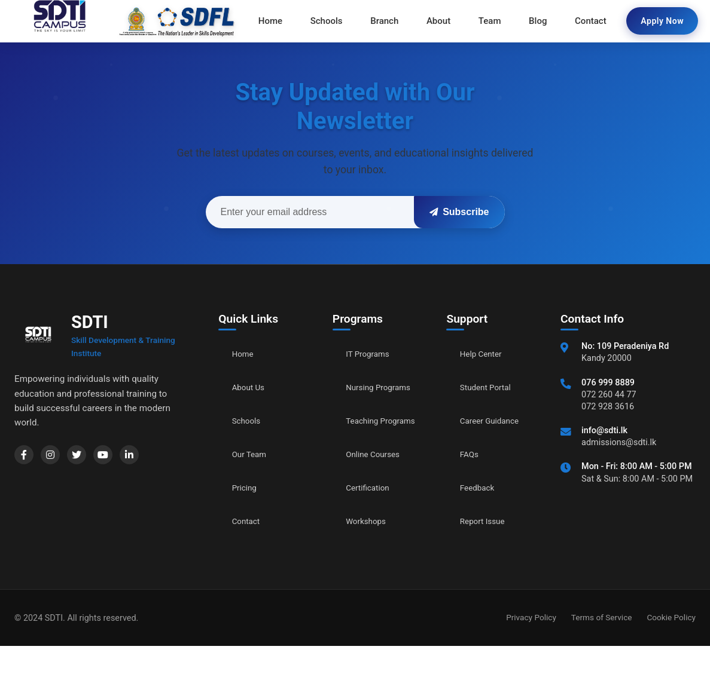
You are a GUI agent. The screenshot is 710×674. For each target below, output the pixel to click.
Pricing (247, 488)
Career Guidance (495, 421)
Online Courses (378, 482)
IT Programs (372, 354)
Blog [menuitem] (530, 21)
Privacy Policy (531, 645)
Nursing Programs (367, 394)
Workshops (370, 548)
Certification (372, 515)
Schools (249, 421)
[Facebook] (26, 457)
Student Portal (490, 387)
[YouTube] (120, 457)
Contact (249, 521)
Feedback (480, 488)
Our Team (252, 454)
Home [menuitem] (282, 21)
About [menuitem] (438, 21)
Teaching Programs (367, 441)
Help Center (485, 354)
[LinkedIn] (151, 457)
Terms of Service (601, 645)
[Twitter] (88, 457)
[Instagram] (57, 457)
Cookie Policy (671, 645)
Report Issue (487, 521)
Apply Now (662, 21)
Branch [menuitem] (388, 21)
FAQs (471, 454)
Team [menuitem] (485, 21)
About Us (251, 387)
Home (245, 354)
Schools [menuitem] (334, 21)
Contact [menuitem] (579, 21)
